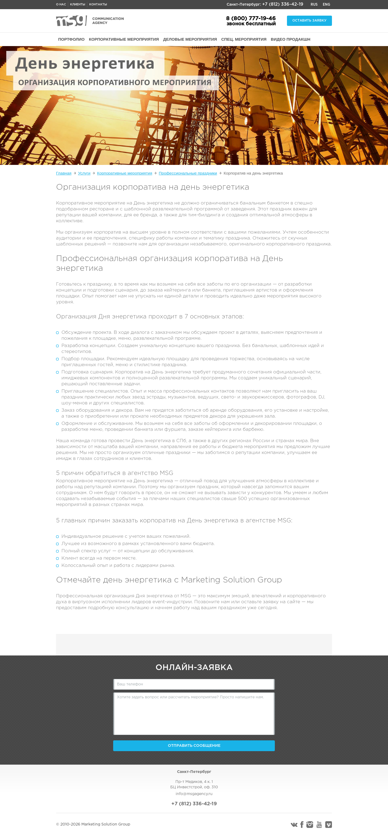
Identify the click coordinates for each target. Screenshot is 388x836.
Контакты (98, 4)
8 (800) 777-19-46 (251, 18)
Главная (63, 173)
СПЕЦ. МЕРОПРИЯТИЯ (243, 39)
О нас (61, 4)
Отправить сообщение (194, 745)
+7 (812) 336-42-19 (282, 4)
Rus (314, 4)
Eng (326, 4)
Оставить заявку (309, 20)
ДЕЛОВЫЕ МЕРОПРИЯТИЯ (190, 39)
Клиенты (77, 4)
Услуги (84, 173)
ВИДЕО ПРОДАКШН (290, 39)
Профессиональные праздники (188, 173)
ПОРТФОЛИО (71, 39)
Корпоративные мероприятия (124, 173)
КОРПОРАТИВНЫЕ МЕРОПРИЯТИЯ (124, 39)
